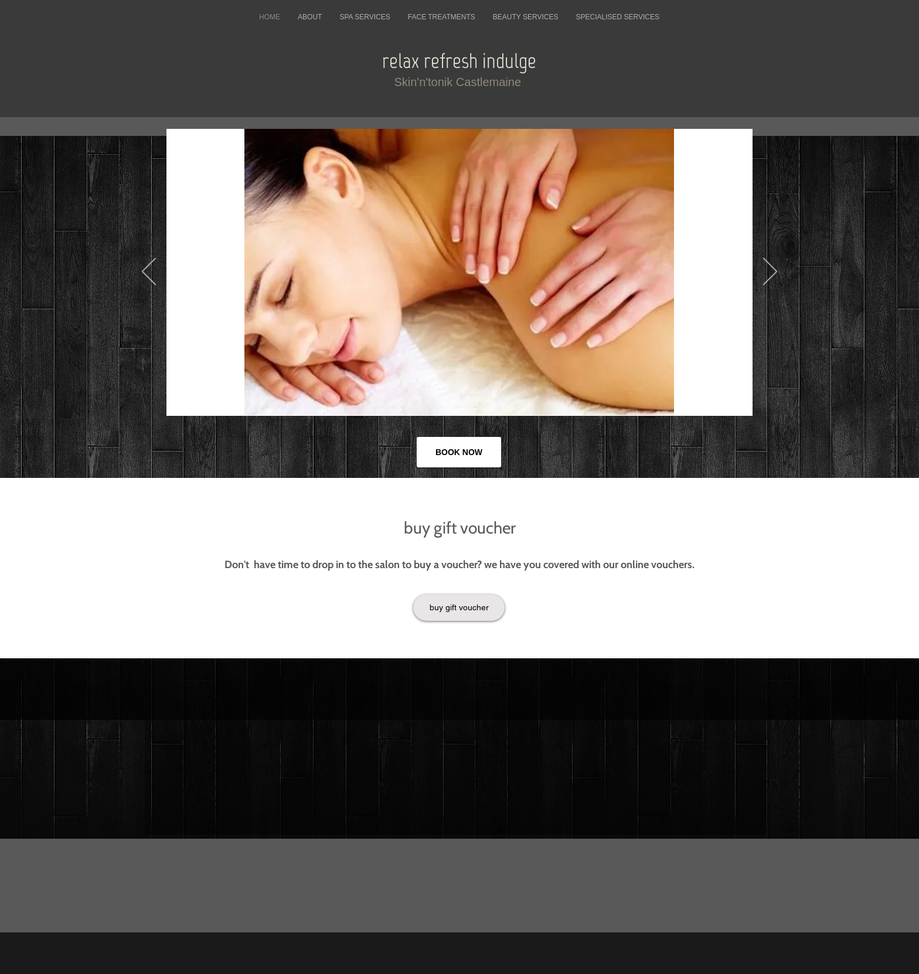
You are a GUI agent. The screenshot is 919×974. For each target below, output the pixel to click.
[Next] (770, 272)
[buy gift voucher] (459, 607)
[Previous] (149, 272)
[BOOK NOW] (459, 452)
